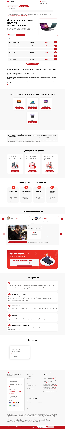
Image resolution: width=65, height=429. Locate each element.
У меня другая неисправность (32, 63)
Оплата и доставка (36, 11)
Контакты (46, 11)
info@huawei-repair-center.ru (15, 384)
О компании (15, 11)
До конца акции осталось (24, 427)
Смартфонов (29, 401)
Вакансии (42, 11)
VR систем (40, 407)
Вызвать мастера (17, 242)
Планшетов (29, 407)
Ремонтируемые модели (32, 381)
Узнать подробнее (15, 171)
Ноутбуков (40, 401)
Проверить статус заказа (13, 6)
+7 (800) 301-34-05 (45, 1)
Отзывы (51, 11)
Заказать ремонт (19, 108)
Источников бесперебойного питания (41, 404)
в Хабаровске (19, 2)
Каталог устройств (22, 11)
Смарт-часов (29, 408)
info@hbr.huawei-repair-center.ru (18, 354)
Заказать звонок (23, 6)
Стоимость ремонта (31, 372)
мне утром (44, 3)
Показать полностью (11, 84)
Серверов (29, 402)
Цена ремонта (29, 11)
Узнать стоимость (20, 34)
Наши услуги (29, 383)
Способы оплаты (30, 388)
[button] (3, 220)
